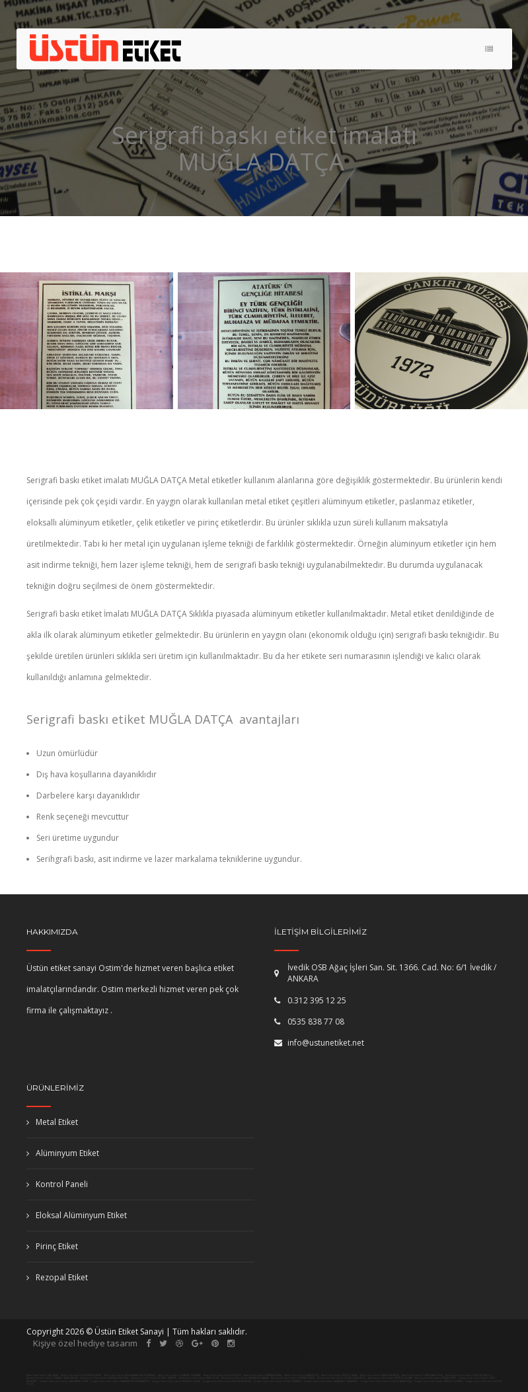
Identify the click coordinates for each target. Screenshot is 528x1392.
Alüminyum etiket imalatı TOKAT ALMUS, (436, 1378)
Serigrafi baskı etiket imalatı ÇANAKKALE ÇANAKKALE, (331, 1381)
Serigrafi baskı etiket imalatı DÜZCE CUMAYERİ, (278, 1381)
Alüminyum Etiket (62, 1153)
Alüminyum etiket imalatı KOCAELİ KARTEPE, (154, 1378)
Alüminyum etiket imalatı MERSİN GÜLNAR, (391, 1378)
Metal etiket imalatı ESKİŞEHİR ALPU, (223, 1375)
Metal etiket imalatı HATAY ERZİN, (302, 1375)
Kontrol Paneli (57, 1184)
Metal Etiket (52, 1122)
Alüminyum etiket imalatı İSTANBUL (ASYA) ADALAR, (52, 1378)
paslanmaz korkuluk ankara (361, 1368)
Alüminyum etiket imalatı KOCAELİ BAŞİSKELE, (342, 1378)
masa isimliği (110, 1368)
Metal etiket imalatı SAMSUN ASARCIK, (380, 1375)
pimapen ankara (164, 1356)
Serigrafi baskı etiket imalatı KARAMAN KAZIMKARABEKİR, (120, 1381)
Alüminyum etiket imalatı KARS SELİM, (199, 1378)
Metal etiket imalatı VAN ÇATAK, (42, 1375)
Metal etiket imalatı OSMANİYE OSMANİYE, (180, 1375)
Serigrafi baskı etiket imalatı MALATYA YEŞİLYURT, (64, 1381)
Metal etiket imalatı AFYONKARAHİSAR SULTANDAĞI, (130, 1375)
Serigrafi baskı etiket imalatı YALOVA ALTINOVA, (227, 1381)
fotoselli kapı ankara (249, 1356)
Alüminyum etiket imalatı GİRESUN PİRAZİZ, (469, 1375)
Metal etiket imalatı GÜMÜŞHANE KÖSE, (422, 1375)
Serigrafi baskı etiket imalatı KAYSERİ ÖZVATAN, (438, 1381)
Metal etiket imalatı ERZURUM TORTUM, (81, 1375)
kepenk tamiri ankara (344, 1356)
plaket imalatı (175, 1368)
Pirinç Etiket (52, 1246)
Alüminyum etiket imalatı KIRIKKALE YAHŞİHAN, (105, 1378)
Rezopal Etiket (57, 1277)
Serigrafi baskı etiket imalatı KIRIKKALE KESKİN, (176, 1381)
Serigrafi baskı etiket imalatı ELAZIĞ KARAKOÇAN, (386, 1381)
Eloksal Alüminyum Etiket (76, 1215)
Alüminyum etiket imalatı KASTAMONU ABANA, (245, 1378)
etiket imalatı (423, 1356)
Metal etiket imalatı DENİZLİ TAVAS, (339, 1375)
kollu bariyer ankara (253, 1368)
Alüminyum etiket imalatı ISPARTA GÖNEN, (293, 1378)
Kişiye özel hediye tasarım (85, 1343)
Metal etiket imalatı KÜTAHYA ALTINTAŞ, (263, 1375)
